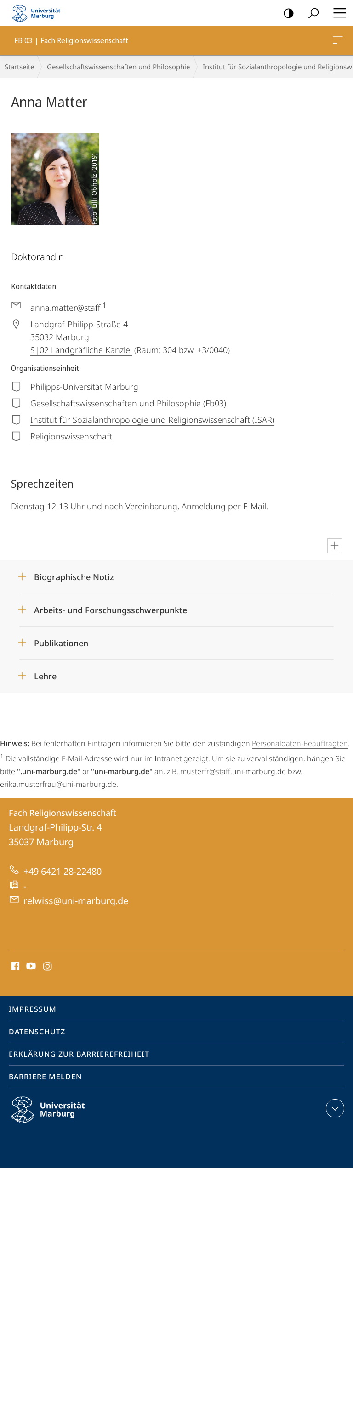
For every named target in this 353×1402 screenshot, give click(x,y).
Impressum (33, 1009)
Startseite (19, 66)
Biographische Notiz (74, 576)
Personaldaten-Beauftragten (300, 743)
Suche (310, 13)
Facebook (14, 966)
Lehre (45, 676)
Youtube (30, 966)
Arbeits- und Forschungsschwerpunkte (110, 609)
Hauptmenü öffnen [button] (337, 13)
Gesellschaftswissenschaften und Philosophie (118, 66)
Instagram (48, 966)
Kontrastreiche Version (285, 13)
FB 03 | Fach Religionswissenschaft (337, 42)
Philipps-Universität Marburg (56, 1117)
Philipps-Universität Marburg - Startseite (39, 13)
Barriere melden (45, 1076)
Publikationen (61, 643)
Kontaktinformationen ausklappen (334, 1108)
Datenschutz (37, 1031)
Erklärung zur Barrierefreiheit (79, 1054)
